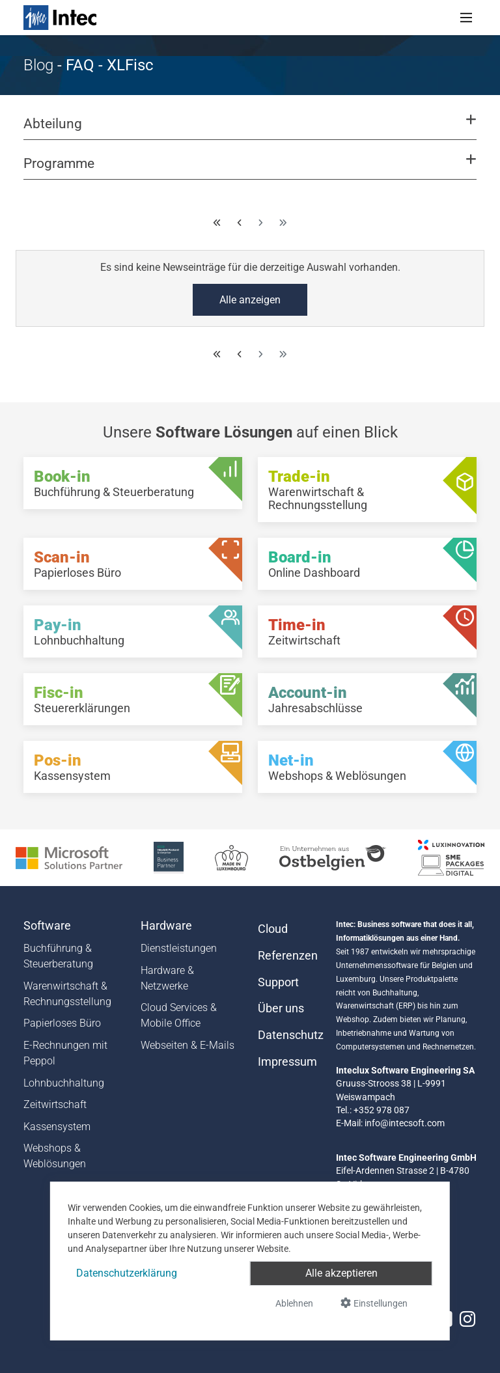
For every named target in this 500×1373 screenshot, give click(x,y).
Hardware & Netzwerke (167, 978)
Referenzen (288, 955)
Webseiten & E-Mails (187, 1045)
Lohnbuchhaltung (63, 1083)
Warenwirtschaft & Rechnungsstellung (67, 994)
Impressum (287, 1061)
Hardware (166, 925)
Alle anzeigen (250, 300)
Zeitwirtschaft (55, 1104)
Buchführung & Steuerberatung (58, 956)
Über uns (281, 1008)
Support (278, 982)
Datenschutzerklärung (126, 1273)
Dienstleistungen (179, 948)
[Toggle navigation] (466, 17)
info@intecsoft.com (405, 1123)
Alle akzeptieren (341, 1273)
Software (47, 925)
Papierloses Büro (62, 1023)
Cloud (273, 929)
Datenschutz (289, 1035)
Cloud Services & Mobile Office (179, 1015)
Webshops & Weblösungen (54, 1156)
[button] (250, 129)
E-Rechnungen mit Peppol (65, 1053)
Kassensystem (56, 1126)
